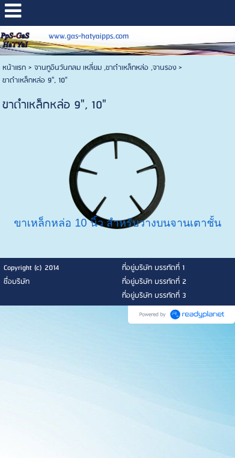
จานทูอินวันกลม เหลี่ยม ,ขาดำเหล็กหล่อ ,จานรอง (105, 67)
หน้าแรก (14, 67)
